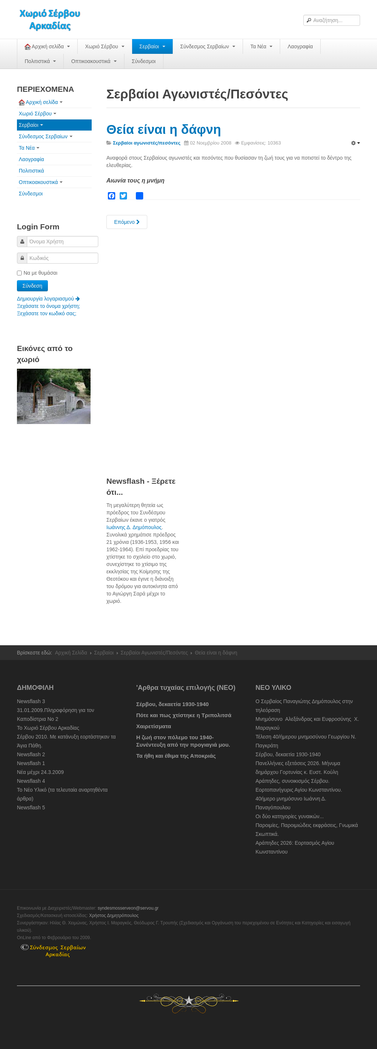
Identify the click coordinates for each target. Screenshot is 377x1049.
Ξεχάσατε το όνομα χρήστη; (48, 306)
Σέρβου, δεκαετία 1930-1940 (172, 704)
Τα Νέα (261, 46)
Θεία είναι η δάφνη (163, 129)
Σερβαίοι (152, 46)
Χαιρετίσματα (153, 726)
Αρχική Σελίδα (71, 653)
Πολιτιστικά (40, 61)
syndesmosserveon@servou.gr (128, 908)
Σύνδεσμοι (144, 61)
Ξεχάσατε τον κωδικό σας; (46, 313)
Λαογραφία (300, 46)
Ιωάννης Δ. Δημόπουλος (134, 527)
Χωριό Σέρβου (104, 46)
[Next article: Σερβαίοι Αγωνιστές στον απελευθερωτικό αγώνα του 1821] (126, 222)
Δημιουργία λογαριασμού (48, 299)
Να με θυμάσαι (37, 273)
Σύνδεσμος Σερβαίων (207, 46)
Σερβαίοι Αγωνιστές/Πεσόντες (154, 653)
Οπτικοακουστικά (93, 61)
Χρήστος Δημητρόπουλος (114, 915)
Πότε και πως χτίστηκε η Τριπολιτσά (183, 715)
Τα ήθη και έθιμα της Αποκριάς (176, 756)
